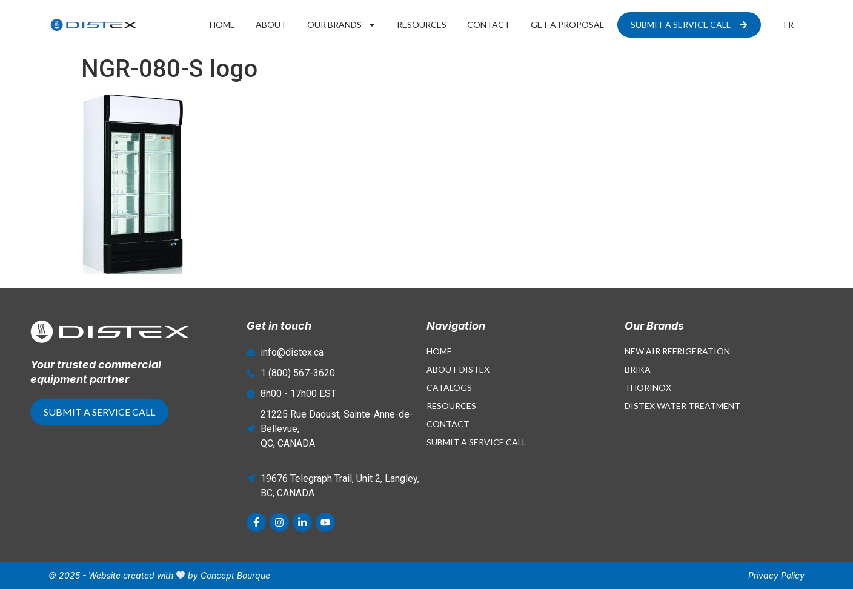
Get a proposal (567, 24)
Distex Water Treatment (682, 406)
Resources (421, 24)
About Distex (458, 369)
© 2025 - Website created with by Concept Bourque (159, 575)
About (271, 24)
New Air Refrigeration (677, 351)
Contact (488, 24)
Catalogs (449, 387)
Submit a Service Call (476, 442)
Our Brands (341, 25)
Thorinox (648, 387)
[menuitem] (789, 25)
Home (222, 24)
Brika (638, 369)
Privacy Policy (776, 575)
